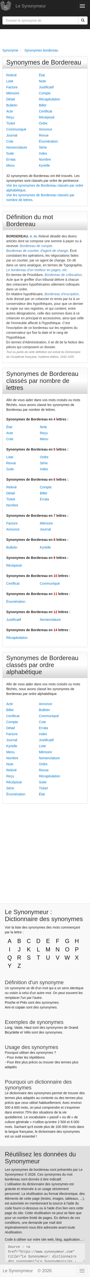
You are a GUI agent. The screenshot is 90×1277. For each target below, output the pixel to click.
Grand (73, 1027)
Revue (43, 135)
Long (8, 1027)
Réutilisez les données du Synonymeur (40, 1158)
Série (43, 147)
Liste (9, 81)
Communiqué (16, 129)
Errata (10, 159)
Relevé (11, 75)
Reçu (10, 117)
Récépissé (46, 117)
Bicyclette (12, 1032)
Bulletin (11, 105)
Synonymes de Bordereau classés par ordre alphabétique (42, 664)
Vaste (18, 1027)
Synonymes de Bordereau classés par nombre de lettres (42, 380)
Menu (10, 165)
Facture (12, 87)
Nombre (45, 159)
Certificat (45, 111)
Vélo (27, 1032)
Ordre (43, 123)
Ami (8, 1007)
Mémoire (12, 93)
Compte (45, 93)
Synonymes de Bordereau (43, 62)
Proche (10, 1002)
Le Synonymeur (31, 6)
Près (23, 1002)
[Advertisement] (45, 38)
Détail (10, 99)
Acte (9, 111)
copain (20, 1007)
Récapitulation (49, 99)
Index (43, 153)
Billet (42, 105)
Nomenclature (16, 147)
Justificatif (46, 87)
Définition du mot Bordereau (29, 220)
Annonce (45, 129)
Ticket (10, 123)
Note (42, 81)
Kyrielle (44, 165)
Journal (11, 135)
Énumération (48, 141)
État (42, 75)
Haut (27, 1027)
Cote (9, 141)
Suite (10, 153)
